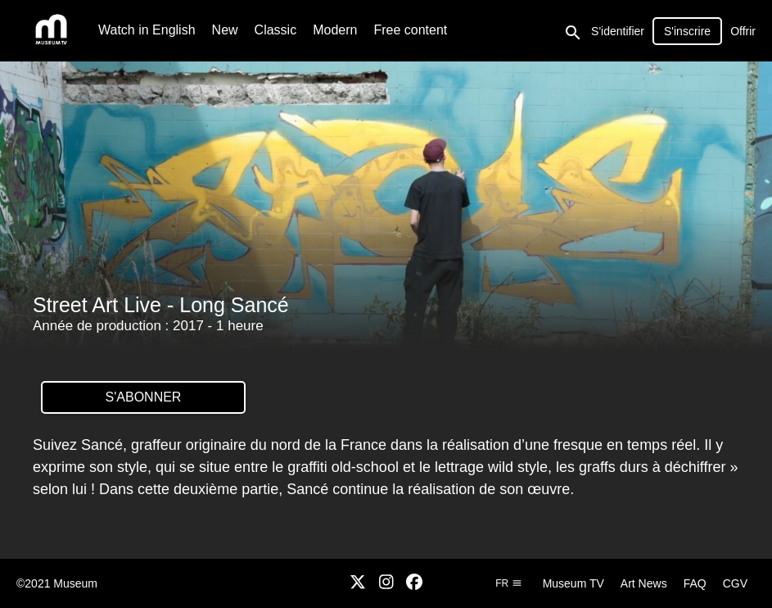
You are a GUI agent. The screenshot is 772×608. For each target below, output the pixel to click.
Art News (644, 583)
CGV (735, 583)
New (225, 30)
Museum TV (573, 583)
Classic (276, 30)
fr (508, 583)
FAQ (695, 583)
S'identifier (617, 31)
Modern (335, 30)
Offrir (743, 31)
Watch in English (147, 30)
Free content (410, 30)
